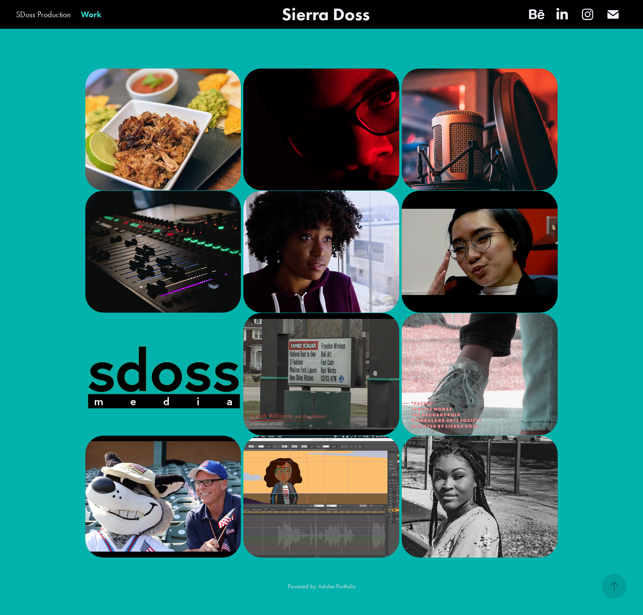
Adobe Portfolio (337, 586)
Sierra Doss (326, 14)
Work (91, 14)
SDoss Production (43, 14)
